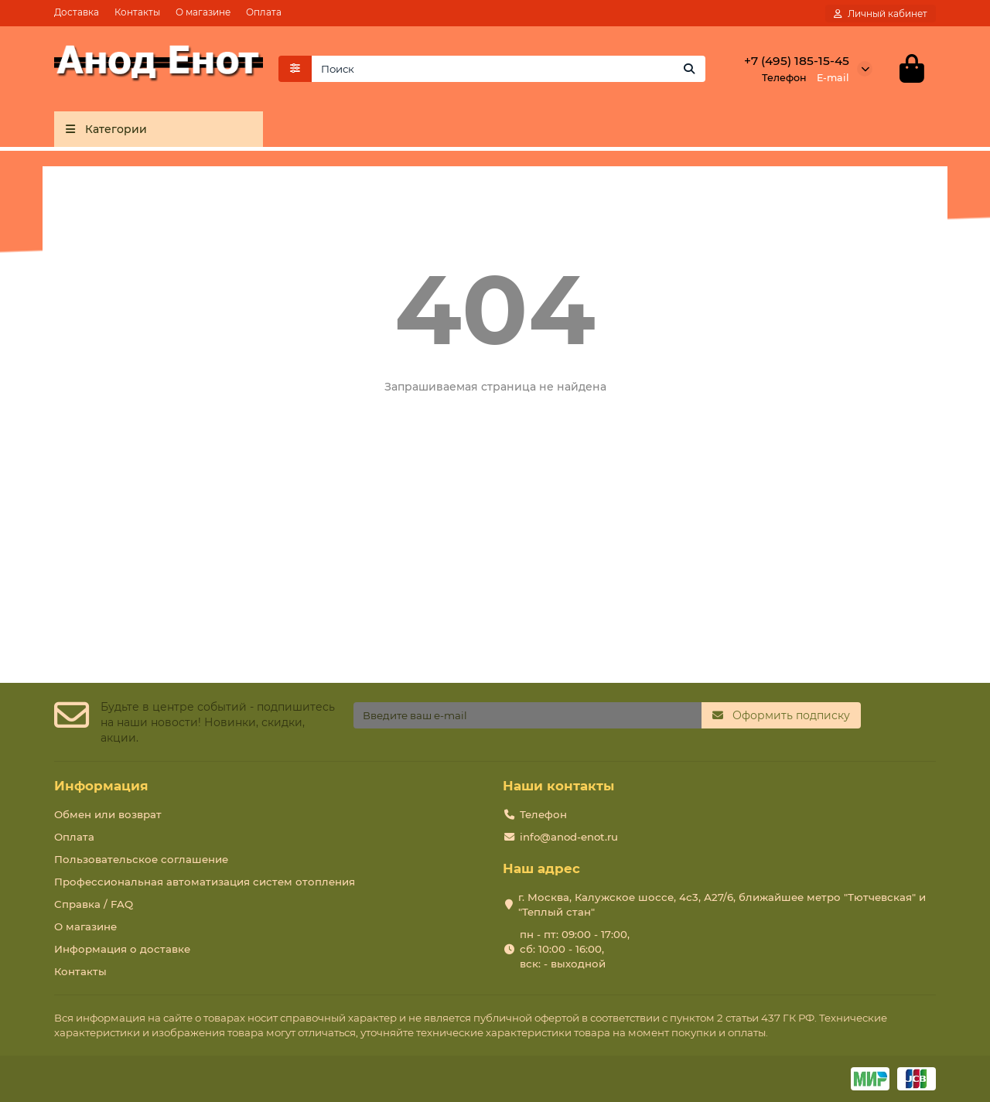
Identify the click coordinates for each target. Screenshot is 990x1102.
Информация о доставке (122, 949)
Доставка (76, 12)
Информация (101, 785)
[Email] (527, 715)
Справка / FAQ (93, 904)
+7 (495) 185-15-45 (796, 62)
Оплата (264, 12)
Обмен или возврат (108, 814)
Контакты (137, 12)
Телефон (543, 814)
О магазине (203, 12)
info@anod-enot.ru (569, 837)
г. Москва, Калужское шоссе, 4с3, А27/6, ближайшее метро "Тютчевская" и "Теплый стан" (722, 904)
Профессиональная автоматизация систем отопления (204, 881)
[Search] (508, 70)
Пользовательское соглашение (141, 859)
